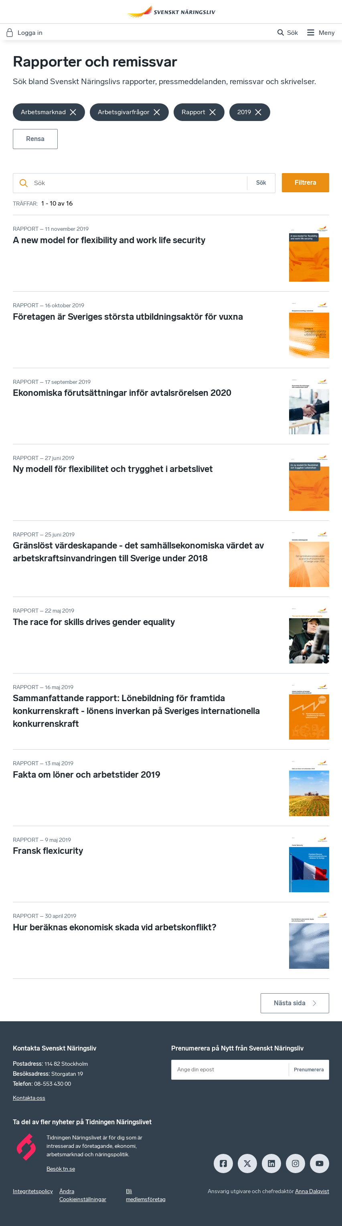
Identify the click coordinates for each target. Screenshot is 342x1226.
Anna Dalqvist (312, 1191)
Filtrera (305, 182)
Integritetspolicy (33, 1191)
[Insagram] (295, 1163)
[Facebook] (223, 1163)
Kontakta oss (29, 1098)
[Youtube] (319, 1163)
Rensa (35, 139)
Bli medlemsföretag (146, 1195)
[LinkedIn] (271, 1163)
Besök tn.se (61, 1169)
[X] (247, 1163)
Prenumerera (309, 1070)
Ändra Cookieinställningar (82, 1195)
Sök (261, 182)
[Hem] (171, 11)
